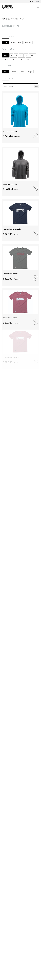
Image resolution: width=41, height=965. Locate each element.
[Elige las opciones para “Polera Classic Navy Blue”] (35, 229)
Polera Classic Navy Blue (12, 225)
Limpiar (37, 86)
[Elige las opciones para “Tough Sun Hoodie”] (35, 133)
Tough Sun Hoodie (10, 129)
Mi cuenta (30, 1)
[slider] (2, 83)
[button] (38, 7)
